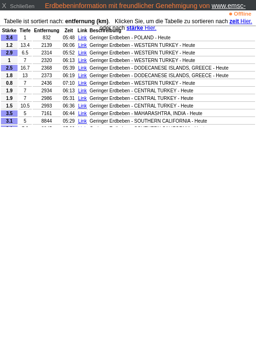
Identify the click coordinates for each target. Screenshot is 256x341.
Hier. (240, 21)
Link (82, 37)
